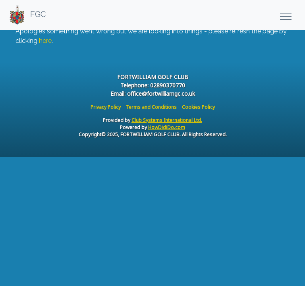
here (45, 40)
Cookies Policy (198, 107)
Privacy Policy (106, 107)
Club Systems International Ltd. (166, 120)
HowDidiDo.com (166, 127)
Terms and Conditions (151, 107)
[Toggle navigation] (285, 15)
